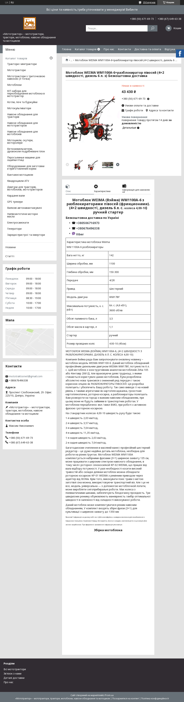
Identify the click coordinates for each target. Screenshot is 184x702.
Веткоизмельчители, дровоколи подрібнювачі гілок (26, 150)
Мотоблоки (14, 85)
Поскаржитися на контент (125, 698)
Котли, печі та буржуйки (22, 102)
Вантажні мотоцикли (20, 175)
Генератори (14, 228)
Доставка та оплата (147, 49)
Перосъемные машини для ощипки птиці (23, 159)
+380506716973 (87, 223)
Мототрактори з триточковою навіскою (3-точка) (26, 77)
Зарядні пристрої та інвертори (26, 235)
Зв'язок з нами (12, 673)
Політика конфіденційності (155, 698)
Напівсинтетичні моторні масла (22, 215)
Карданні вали (16, 195)
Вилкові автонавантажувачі (24, 208)
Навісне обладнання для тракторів (22, 115)
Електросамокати (18, 222)
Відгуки (170, 49)
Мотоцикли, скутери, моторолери (20, 141)
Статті (9, 256)
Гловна (66, 49)
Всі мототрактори (15, 669)
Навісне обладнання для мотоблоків (22, 133)
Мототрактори (16, 70)
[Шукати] (152, 28)
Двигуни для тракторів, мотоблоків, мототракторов (25, 188)
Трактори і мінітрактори (22, 64)
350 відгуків (149, 2)
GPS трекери (15, 201)
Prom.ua (109, 695)
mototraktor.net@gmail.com (25, 376)
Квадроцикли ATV (18, 181)
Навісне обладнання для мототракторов (22, 124)
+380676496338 (88, 228)
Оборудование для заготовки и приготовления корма (25, 167)
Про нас (109, 49)
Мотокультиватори (19, 108)
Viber (80, 234)
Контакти (124, 49)
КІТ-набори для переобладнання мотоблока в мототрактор (26, 94)
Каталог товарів (85, 49)
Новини (10, 247)
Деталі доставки (14, 678)
